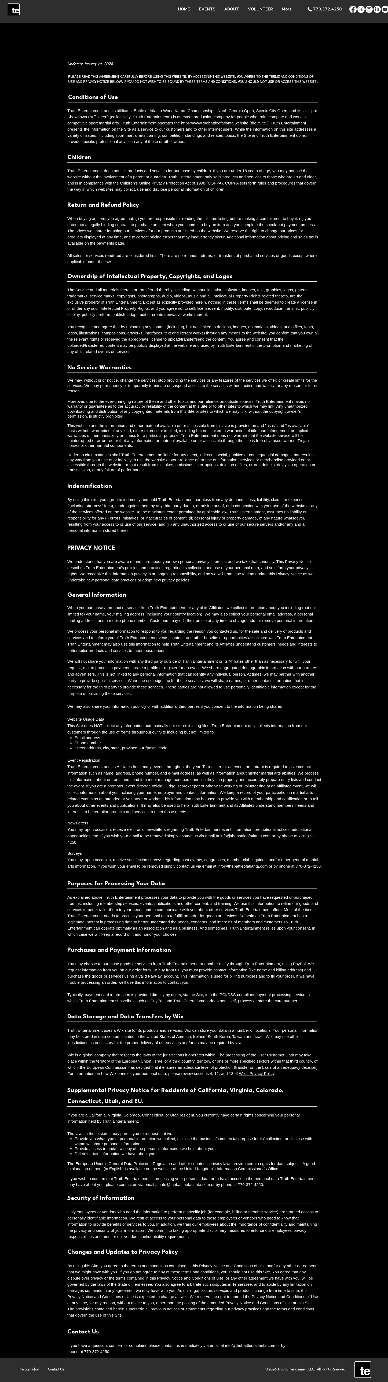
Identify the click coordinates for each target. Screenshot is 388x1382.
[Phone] (310, 9)
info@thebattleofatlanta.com (245, 836)
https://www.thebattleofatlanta (207, 123)
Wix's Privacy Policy (256, 1073)
